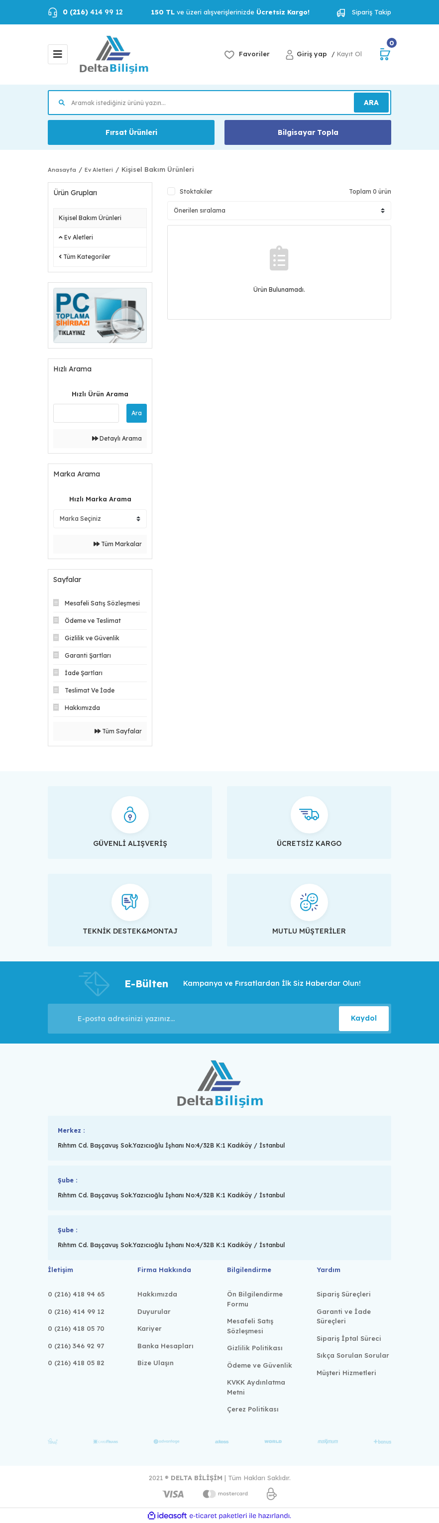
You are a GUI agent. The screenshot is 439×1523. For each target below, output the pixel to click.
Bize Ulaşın (155, 1363)
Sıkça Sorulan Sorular (353, 1355)
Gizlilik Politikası (255, 1348)
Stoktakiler (196, 191)
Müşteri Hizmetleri (346, 1373)
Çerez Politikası (253, 1409)
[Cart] (385, 54)
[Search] (219, 102)
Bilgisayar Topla (308, 132)
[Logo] (113, 54)
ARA (371, 102)
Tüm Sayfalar (118, 731)
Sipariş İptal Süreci (349, 1338)
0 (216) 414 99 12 (76, 1311)
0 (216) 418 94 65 (76, 1294)
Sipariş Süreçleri (344, 1294)
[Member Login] (308, 54)
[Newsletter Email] (219, 1019)
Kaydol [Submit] (364, 1018)
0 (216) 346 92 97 (76, 1346)
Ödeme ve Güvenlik (259, 1365)
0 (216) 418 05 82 (76, 1363)
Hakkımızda (157, 1294)
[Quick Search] (86, 413)
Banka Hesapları (165, 1346)
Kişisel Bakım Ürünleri (157, 169)
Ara (136, 413)
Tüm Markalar (118, 544)
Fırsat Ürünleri (131, 132)
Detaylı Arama (117, 438)
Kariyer (149, 1328)
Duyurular (154, 1311)
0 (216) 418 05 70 (76, 1328)
